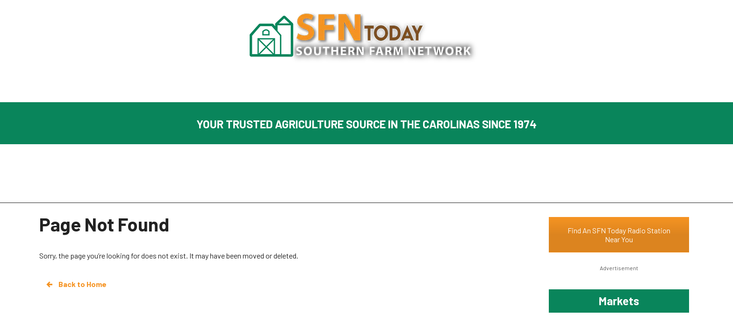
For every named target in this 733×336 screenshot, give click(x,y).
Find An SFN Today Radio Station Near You (619, 235)
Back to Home (76, 284)
